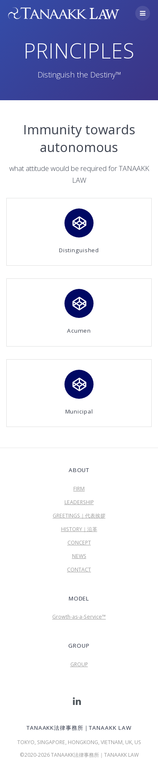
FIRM (79, 488)
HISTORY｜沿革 (79, 529)
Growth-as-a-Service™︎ (79, 616)
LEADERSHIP (79, 502)
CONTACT (79, 569)
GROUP (79, 664)
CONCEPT (79, 542)
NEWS (79, 556)
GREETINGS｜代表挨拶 (79, 515)
